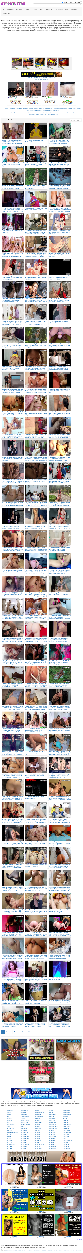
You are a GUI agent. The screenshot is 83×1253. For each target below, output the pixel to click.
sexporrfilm (52, 1136)
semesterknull (25, 1124)
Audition (16, 549)
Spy (64, 482)
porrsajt (9, 1138)
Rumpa (16, 413)
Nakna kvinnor (22, 113)
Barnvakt (61, 526)
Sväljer (6, 437)
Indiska (38, 209)
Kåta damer (54, 114)
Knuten (56, 323)
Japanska (31, 369)
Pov (18, 798)
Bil (57, 481)
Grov (56, 188)
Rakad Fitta (60, 113)
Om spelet (63, 775)
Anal (50, 187)
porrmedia (66, 1136)
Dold (36, 166)
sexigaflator (66, 1112)
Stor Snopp (14, 300)
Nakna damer (39, 114)
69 (50, 345)
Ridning (65, 369)
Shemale (77, 2)
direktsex (9, 1118)
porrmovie (66, 1134)
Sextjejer (34, 110)
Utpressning (37, 300)
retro (22, 1126)
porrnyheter (52, 1148)
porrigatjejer (25, 1144)
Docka (35, 641)
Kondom (62, 639)
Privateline (29, 1250)
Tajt (45, 596)
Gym (5, 845)
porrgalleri (24, 1132)
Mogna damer (47, 114)
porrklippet (66, 1148)
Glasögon (16, 211)
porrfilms (24, 1134)
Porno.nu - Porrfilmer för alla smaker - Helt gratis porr (41, 77)
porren (37, 1142)
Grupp (11, 255)
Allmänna (40, 550)
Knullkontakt (44, 113)
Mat (41, 911)
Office (39, 301)
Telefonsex (25, 108)
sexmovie (52, 1118)
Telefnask (50, 1250)
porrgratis (24, 1130)
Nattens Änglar (36, 1250)
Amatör (51, 141)
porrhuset (10, 1146)
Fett (43, 390)
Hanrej (60, 277)
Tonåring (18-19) (40, 369)
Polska (13, 867)
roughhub (38, 1118)
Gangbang (58, 460)
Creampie (14, 141)
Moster (31, 255)
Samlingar (40, 709)
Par (66, 141)
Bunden (20, 209)
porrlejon (9, 1120)
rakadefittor (38, 1122)
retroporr (24, 1128)
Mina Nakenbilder (63, 108)
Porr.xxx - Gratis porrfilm (41, 79)
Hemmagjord (63, 143)
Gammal (18, 143)
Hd (31, 822)
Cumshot (9, 415)
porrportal (52, 1138)
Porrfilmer (73, 113)
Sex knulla (52, 1122)
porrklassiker (67, 1132)
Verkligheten (15, 164)
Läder (65, 166)
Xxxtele (60, 1250)
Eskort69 (15, 113)
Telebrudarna (18, 108)
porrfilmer (24, 1140)
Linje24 (7, 108)
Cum (17, 187)
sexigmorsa (52, 1124)
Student (9, 799)
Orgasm (19, 505)
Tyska (18, 641)
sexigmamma (53, 1126)
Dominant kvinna (33, 165)
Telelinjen (12, 108)
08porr (51, 1110)
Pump (14, 890)
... (18, 1032)
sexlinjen (52, 1120)
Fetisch (51, 166)
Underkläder (38, 573)
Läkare (64, 437)
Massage (57, 754)
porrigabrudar (11, 1144)
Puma (41, 504)
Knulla (78, 113)
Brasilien (16, 528)
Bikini (21, 413)
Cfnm (56, 277)
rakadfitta (38, 1128)
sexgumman (67, 1124)
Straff (60, 482)
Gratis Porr (54, 113)
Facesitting (61, 549)
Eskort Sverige (72, 108)
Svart (4, 141)
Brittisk (33, 187)
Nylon (21, 888)
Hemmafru (41, 392)
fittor (8, 1116)
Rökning (41, 596)
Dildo (66, 300)
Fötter (16, 392)
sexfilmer (66, 1128)
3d (50, 232)
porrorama (52, 1146)
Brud (57, 573)
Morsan (7, 164)
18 (3, 368)
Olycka (30, 617)
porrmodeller (10, 1124)
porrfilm (9, 1112)
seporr (51, 1112)
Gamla (13, 256)
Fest (18, 256)
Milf (3, 164)
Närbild (56, 390)
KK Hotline (72, 1250)
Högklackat (40, 413)
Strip (27, 188)
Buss (66, 232)
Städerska (40, 594)
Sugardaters (32, 114)
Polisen (44, 301)
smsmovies (10, 1128)
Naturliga (11, 324)
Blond (8, 141)
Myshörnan (66, 1250)
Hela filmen (63, 187)
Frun (18, 572)
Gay (71, 2)
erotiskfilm (24, 1122)
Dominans (37, 164)
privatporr (38, 1114)
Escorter (38, 113)
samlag (37, 1120)
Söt (61, 300)
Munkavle (63, 664)
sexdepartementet (12, 1132)
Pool (63, 777)
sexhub (65, 1120)
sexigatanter (53, 1128)
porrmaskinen (67, 1140)
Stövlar (59, 164)
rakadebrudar (39, 1112)
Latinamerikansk (61, 415)
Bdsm (15, 209)
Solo (45, 187)
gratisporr (10, 1110)
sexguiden (66, 1126)
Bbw (12, 345)
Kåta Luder (10, 113)
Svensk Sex (67, 113)
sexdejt (9, 1136)
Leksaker (17, 550)
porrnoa (51, 1130)
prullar (37, 1110)
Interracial (11, 143)
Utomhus (39, 187)
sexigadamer (67, 1114)
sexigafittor (52, 1114)
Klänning (37, 505)
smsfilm (23, 1112)
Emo (30, 141)
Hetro (65, 2)
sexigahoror (66, 1110)
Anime (54, 232)
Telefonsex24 (48, 108)
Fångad (34, 301)
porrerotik (38, 1140)
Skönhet (28, 187)
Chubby (16, 730)
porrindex (38, 1146)
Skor (18, 867)
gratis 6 (9, 1114)
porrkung (66, 1144)
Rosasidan (40, 110)
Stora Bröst (60, 232)
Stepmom (52, 732)
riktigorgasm (39, 1116)
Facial (43, 505)
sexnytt (51, 1116)
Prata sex (35, 108)
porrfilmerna (25, 1136)
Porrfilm (37, 1130)
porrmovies (66, 1130)
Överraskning (62, 188)
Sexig (65, 1118)
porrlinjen (66, 1142)
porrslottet (38, 1148)
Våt (35, 347)
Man (21, 211)
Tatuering (16, 799)
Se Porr (65, 1116)
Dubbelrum (15, 415)
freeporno (24, 1114)
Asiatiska (34, 368)
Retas (31, 188)
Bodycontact (55, 110)
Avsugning (61, 141)
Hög (27, 347)
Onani (51, 323)
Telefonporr (55, 108)
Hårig (39, 572)
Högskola (65, 345)
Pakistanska (34, 866)
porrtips (37, 1124)
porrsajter (52, 1132)
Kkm (33, 233)
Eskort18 (49, 110)
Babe (27, 164)
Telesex (31, 108)
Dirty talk (41, 255)
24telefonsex (25, 1116)
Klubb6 (45, 110)
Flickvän (34, 392)
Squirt (58, 979)
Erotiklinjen (79, 1250)
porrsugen (10, 1140)
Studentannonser (31, 113)
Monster (12, 596)
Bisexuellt (9, 528)
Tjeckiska (13, 641)
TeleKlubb (44, 1250)
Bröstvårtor (32, 550)
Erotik (49, 113)
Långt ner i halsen (12, 188)
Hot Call (55, 1250)
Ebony (39, 390)
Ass (26, 141)
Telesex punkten (22, 1250)
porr (64, 1138)
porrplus (51, 1142)
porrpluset (52, 1140)
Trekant (10, 279)
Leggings (56, 664)
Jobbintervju (66, 164)
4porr (23, 1118)
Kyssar (63, 709)
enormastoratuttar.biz (11, 1250)
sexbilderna (25, 1110)
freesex (9, 1126)
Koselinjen (41, 108)
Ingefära (4, 709)
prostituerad (25, 1120)
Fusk (36, 255)
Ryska (27, 415)
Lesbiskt (13, 505)
